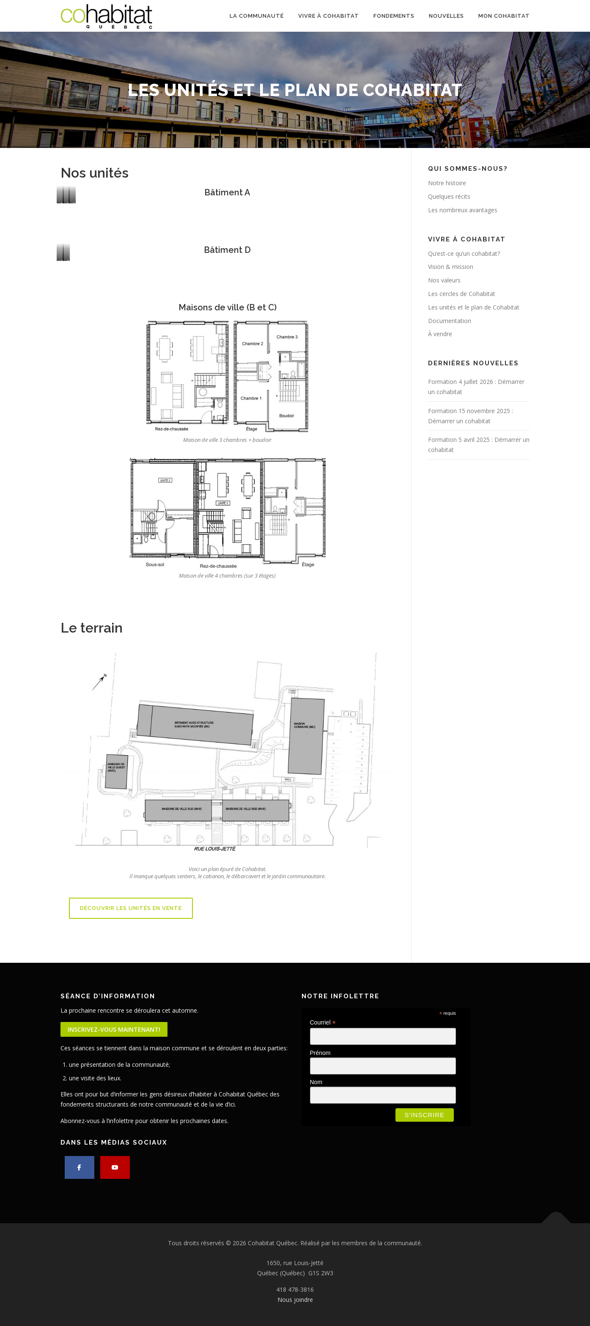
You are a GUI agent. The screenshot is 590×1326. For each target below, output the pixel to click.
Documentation (449, 321)
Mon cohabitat (504, 16)
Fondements (393, 16)
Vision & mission (450, 267)
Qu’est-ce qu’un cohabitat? (464, 253)
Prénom (320, 1052)
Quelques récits (449, 196)
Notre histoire (447, 183)
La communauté (257, 16)
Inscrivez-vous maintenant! (114, 1029)
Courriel (323, 1023)
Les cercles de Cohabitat (461, 294)
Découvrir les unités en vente (131, 908)
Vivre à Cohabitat (328, 16)
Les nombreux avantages (462, 210)
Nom (316, 1082)
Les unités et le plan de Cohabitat (473, 307)
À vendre (440, 334)
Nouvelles (446, 16)
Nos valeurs (444, 280)
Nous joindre (295, 1300)
